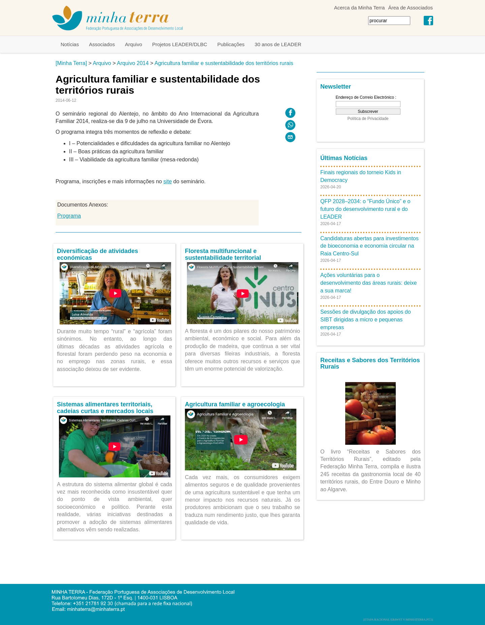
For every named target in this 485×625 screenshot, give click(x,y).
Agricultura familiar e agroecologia (235, 404)
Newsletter (335, 86)
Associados (102, 44)
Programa (69, 216)
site (167, 181)
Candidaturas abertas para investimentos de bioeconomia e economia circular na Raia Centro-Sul (369, 246)
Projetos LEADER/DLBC (179, 44)
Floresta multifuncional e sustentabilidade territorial (223, 254)
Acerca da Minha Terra (359, 7)
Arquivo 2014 (133, 63)
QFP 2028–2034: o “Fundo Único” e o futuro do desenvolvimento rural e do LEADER (365, 209)
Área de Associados (410, 7)
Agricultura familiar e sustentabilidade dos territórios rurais (224, 63)
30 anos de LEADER (278, 44)
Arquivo (133, 44)
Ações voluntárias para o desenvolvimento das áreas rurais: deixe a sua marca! (368, 282)
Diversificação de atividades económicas (97, 254)
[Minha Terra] (71, 63)
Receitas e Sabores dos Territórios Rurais (370, 363)
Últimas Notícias (343, 158)
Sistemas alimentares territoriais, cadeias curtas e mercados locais (105, 407)
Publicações (231, 44)
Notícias (70, 44)
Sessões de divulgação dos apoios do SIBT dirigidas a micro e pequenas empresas (365, 319)
